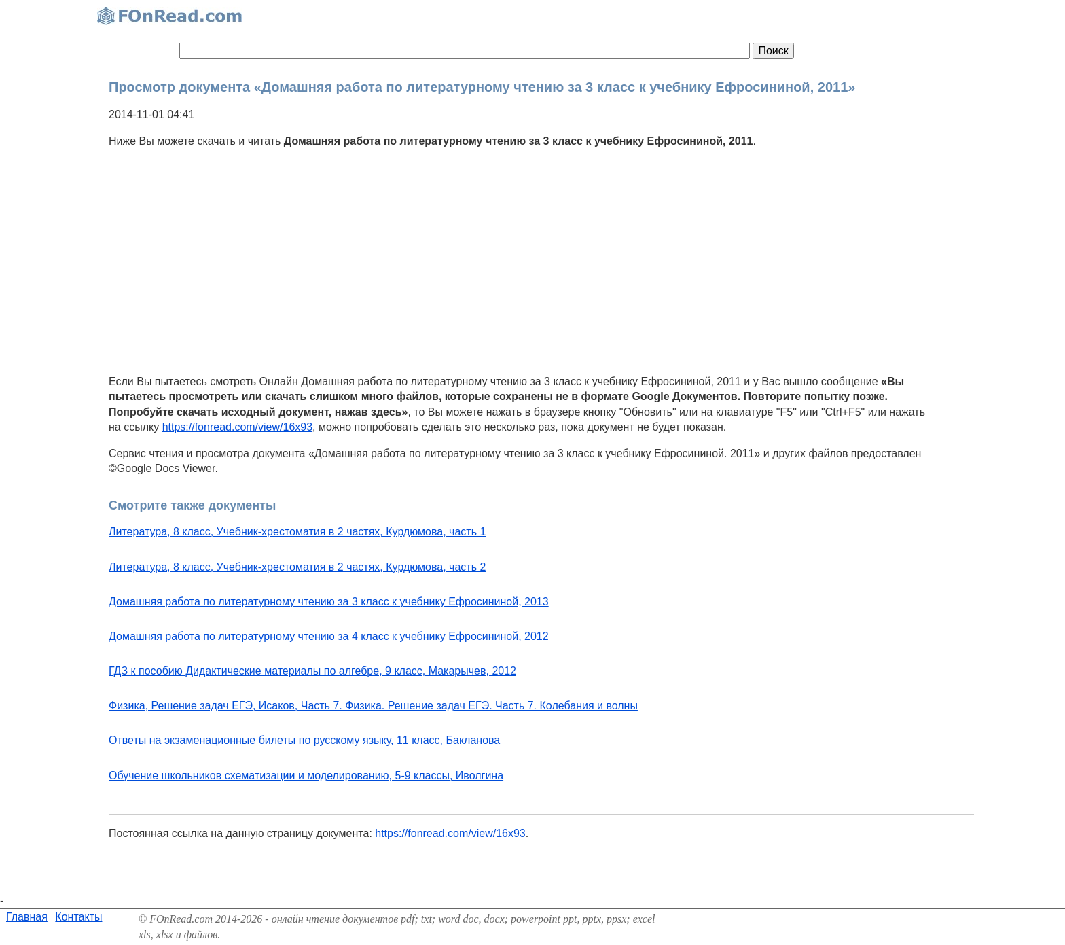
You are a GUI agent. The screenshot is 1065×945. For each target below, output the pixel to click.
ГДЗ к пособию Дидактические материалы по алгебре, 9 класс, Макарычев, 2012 (312, 671)
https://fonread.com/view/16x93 (237, 427)
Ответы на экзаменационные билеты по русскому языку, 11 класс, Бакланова (304, 740)
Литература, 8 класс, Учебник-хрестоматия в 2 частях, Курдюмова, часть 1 (297, 531)
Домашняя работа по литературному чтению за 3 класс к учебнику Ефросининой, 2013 (329, 601)
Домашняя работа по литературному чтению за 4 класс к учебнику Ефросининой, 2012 (329, 636)
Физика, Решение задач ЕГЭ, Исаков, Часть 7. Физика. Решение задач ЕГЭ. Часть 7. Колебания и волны (373, 705)
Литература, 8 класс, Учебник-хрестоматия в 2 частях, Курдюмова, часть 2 (297, 567)
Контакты (78, 917)
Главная (27, 917)
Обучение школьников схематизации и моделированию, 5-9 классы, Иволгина (306, 775)
